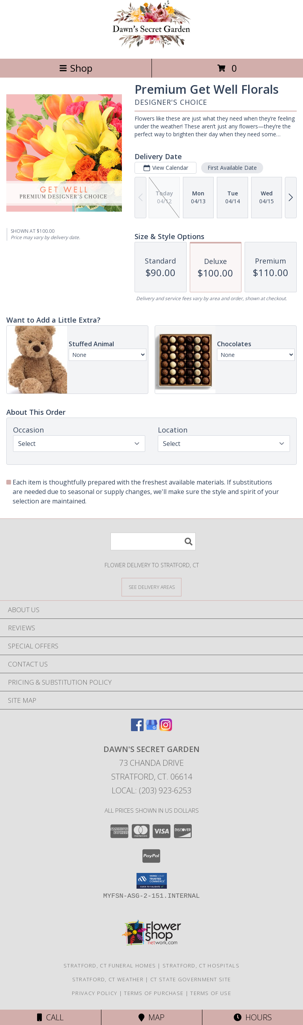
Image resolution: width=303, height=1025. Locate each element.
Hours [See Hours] (253, 1017)
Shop (75, 67)
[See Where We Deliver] (151, 586)
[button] (152, 881)
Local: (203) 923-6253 (151, 790)
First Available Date (232, 167)
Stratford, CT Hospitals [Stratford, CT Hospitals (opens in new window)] (201, 965)
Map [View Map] (151, 1017)
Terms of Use (210, 993)
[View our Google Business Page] (151, 728)
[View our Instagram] (165, 728)
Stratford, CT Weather (108, 979)
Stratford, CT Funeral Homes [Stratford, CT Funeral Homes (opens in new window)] (110, 965)
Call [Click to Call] (50, 1017)
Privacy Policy (94, 993)
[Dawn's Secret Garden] (151, 47)
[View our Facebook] (137, 728)
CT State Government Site (190, 979)
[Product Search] (153, 541)
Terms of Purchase (153, 993)
